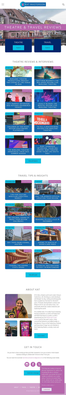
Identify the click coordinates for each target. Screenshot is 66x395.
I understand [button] (46, 389)
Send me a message (33, 373)
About (16, 387)
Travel (24, 387)
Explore (18, 47)
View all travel (33, 275)
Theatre (32, 387)
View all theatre (33, 161)
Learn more (41, 335)
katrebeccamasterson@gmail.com (32, 357)
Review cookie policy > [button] (48, 385)
